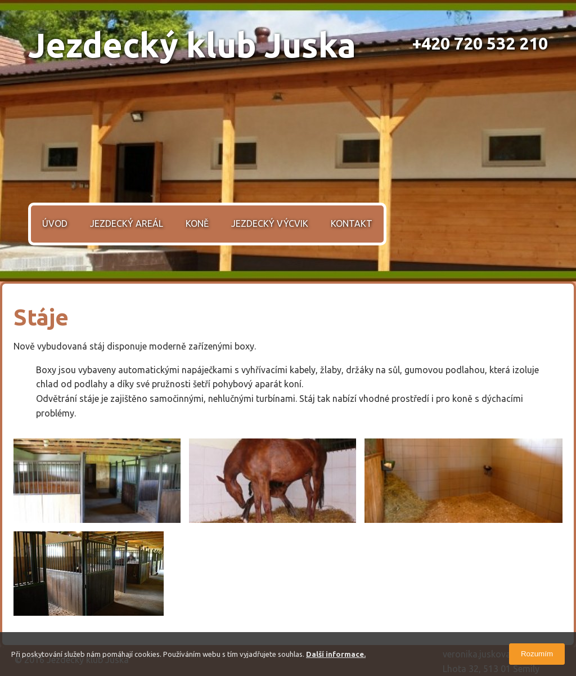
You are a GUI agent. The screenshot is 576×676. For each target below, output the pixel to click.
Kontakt (351, 223)
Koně (197, 223)
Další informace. (336, 654)
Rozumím (537, 654)
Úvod (55, 223)
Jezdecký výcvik (269, 223)
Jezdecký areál (126, 223)
